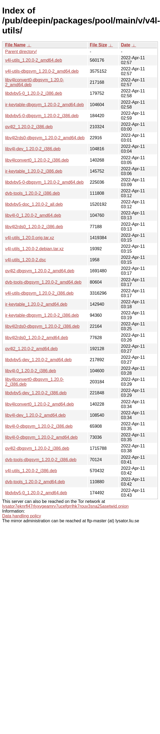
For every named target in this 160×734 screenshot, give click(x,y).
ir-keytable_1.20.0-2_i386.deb (33, 171)
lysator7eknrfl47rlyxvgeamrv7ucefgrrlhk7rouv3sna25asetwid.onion (65, 506)
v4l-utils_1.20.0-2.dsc (25, 260)
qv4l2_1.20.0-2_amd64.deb (31, 348)
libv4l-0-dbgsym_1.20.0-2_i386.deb (39, 426)
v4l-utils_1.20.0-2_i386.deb (31, 470)
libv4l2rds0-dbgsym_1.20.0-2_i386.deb (42, 326)
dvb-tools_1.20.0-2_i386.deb (32, 193)
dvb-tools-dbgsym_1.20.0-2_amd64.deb (43, 282)
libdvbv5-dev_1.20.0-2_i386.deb (36, 393)
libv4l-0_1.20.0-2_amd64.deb (33, 215)
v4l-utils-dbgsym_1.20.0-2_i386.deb (39, 293)
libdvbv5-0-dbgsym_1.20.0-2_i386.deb (42, 115)
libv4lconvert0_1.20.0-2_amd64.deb (39, 404)
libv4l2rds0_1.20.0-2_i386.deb (34, 226)
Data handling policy (21, 516)
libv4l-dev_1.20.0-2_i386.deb (32, 149)
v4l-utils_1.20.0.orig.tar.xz (29, 237)
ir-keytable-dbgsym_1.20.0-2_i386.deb (42, 315)
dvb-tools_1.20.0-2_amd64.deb (35, 481)
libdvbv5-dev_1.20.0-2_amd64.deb (38, 359)
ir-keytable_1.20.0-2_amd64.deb (36, 304)
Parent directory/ (21, 51)
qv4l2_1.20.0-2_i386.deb (29, 126)
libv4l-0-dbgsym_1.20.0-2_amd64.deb (41, 437)
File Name (15, 45)
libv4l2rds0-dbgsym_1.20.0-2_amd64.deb (44, 137)
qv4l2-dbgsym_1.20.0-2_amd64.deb (39, 271)
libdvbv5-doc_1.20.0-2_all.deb (34, 204)
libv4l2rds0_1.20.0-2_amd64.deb (36, 337)
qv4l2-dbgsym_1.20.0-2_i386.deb (37, 448)
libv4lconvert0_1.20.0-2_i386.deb (37, 160)
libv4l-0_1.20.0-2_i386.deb (30, 370)
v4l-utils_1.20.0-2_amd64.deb (33, 60)
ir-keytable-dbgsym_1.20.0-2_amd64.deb (44, 104)
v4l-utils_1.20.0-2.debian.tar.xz (34, 248)
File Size (98, 45)
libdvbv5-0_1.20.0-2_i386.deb (33, 93)
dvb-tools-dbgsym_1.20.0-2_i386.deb (40, 459)
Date (125, 45)
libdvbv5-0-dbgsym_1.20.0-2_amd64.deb (44, 182)
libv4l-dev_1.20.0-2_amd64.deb (35, 415)
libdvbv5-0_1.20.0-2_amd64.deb (36, 493)
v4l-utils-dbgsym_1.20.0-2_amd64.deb (42, 71)
